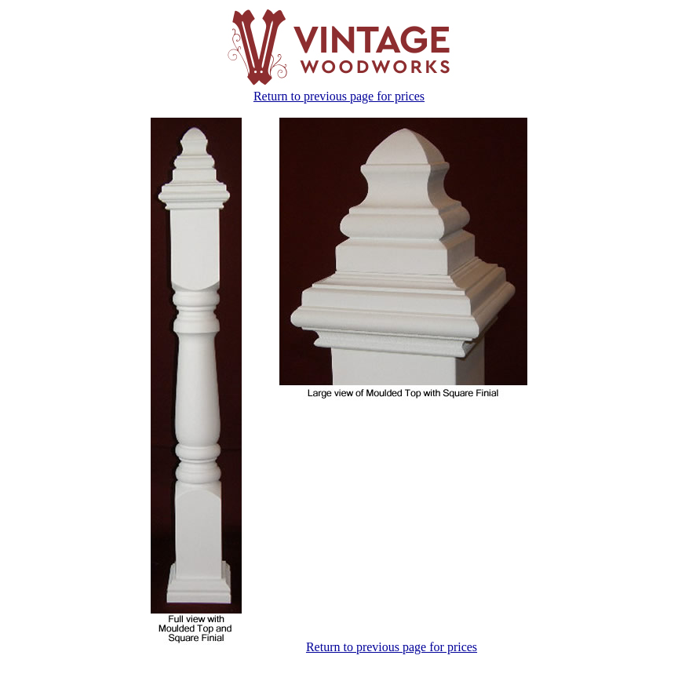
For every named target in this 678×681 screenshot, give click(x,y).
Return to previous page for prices (339, 96)
